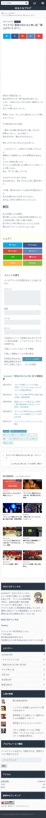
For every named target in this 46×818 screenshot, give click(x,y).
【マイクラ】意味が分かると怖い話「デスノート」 (23, 456)
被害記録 (6, 684)
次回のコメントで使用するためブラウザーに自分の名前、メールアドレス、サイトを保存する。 (22, 341)
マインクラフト (10, 659)
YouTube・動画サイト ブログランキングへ (15, 806)
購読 (4, 766)
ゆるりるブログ (23, 8)
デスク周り (7, 669)
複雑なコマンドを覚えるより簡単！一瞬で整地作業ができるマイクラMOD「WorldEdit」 (28, 404)
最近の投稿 (8, 443)
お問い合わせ (34, 3)
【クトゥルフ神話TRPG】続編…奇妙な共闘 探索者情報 (28, 396)
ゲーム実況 (8, 439)
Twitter (4, 625)
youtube (7, 376)
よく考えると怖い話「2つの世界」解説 (26, 464)
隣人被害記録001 (20, 700)
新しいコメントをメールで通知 (19, 349)
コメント (8, 289)
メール (7, 318)
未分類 (6, 679)
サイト (7, 328)
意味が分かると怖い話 (24, 376)
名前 (6, 308)
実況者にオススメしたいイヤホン (27, 723)
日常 (35, 439)
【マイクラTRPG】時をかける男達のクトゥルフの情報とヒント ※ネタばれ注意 (28, 414)
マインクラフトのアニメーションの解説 (28, 422)
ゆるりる (17, 435)
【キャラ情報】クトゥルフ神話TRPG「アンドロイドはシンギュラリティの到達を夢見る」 (27, 387)
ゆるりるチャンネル (30, 435)
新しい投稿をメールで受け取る (19, 353)
